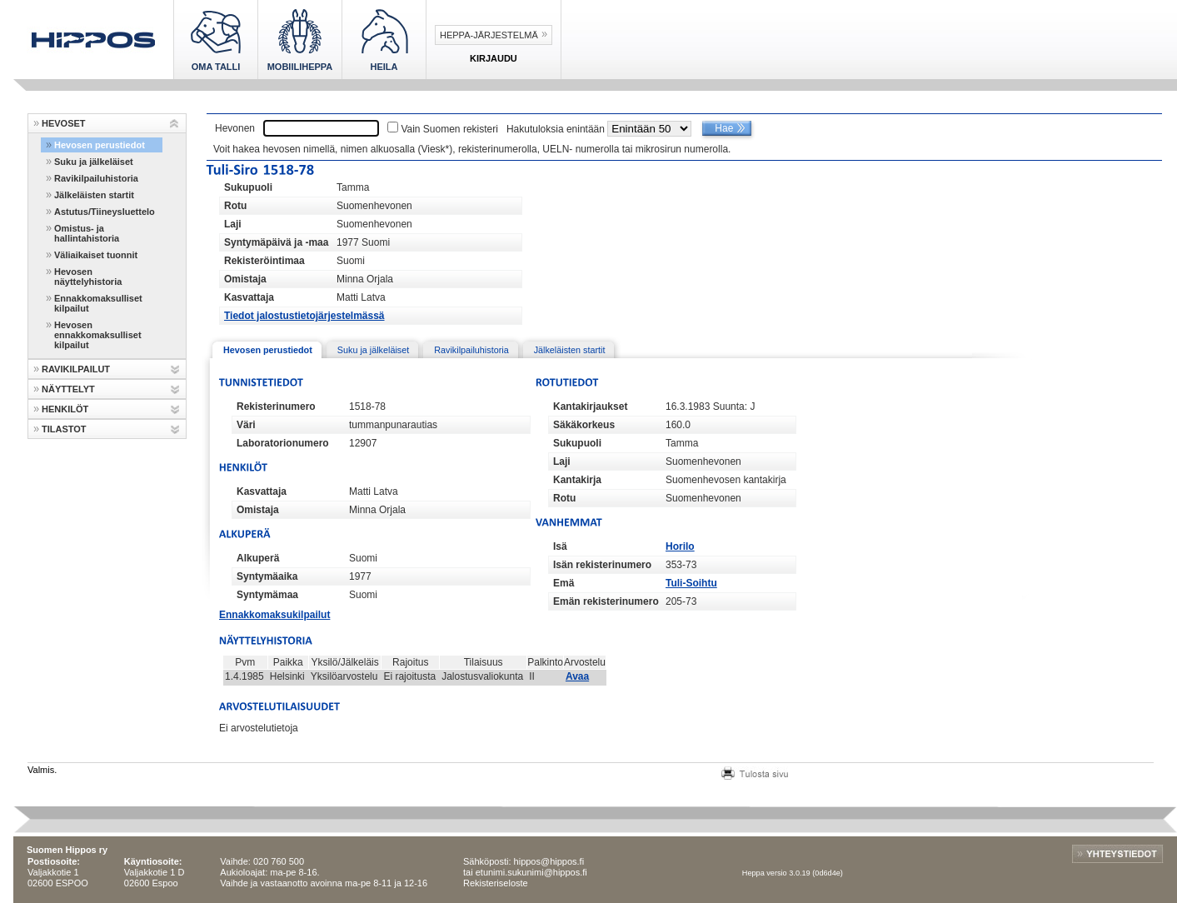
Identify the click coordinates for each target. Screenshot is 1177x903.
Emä (563, 583)
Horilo (680, 546)
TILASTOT (64, 429)
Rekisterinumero (276, 406)
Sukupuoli (248, 187)
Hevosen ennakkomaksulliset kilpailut (98, 335)
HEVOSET (64, 123)
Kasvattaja (249, 297)
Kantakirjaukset (590, 406)
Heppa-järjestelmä (489, 35)
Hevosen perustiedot (99, 145)
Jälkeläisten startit (94, 195)
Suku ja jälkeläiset (93, 162)
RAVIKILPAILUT (76, 369)
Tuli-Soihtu (691, 583)
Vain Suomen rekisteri (449, 129)
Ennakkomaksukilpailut (274, 615)
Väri (246, 425)
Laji (233, 224)
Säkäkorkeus (584, 425)
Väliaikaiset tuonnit (95, 255)
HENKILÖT (65, 409)
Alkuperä (258, 558)
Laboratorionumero (283, 443)
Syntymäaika (267, 576)
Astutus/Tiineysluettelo (104, 212)
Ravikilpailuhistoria (96, 178)
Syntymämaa (267, 595)
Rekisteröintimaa (264, 261)
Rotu (235, 206)
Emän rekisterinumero (606, 601)
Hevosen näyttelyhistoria (88, 277)
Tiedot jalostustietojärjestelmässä (304, 316)
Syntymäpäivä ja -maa (276, 242)
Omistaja (245, 279)
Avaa (577, 676)
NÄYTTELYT (68, 389)
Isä (560, 546)
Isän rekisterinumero (602, 565)
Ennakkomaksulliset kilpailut (98, 303)
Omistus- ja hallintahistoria (86, 233)
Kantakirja (577, 480)
